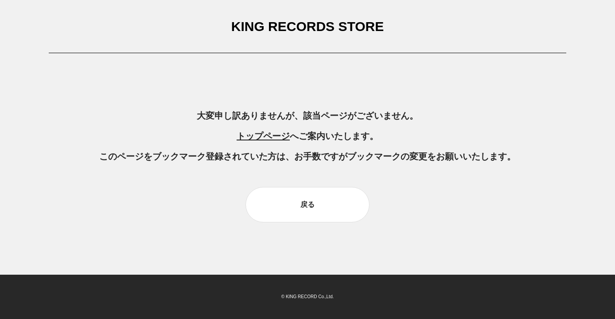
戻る (307, 204)
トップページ (263, 136)
